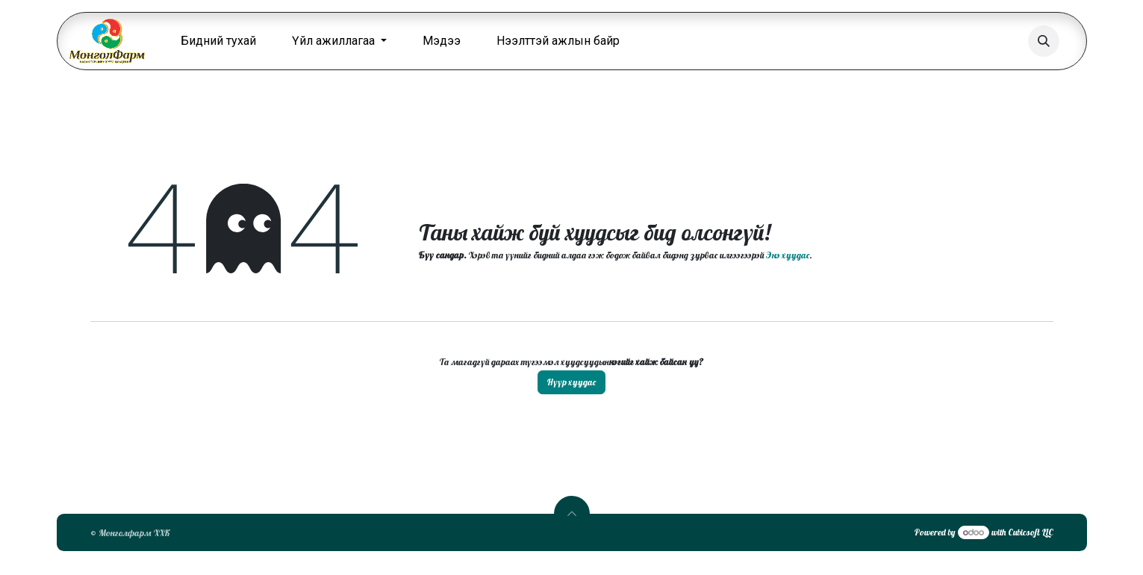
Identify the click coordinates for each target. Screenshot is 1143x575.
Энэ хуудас (787, 255)
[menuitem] (218, 41)
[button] (1043, 41)
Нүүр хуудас (571, 382)
